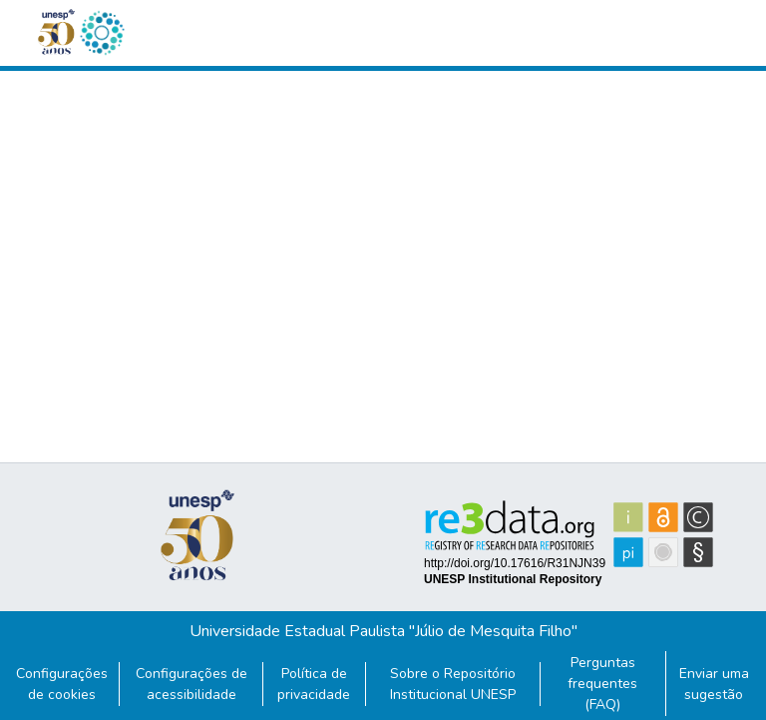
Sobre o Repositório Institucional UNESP (453, 684)
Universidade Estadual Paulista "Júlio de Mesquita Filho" (383, 631)
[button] (102, 33)
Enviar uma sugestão (714, 684)
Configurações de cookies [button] (62, 684)
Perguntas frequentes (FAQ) (602, 683)
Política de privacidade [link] (313, 684)
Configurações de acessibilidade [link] (191, 684)
